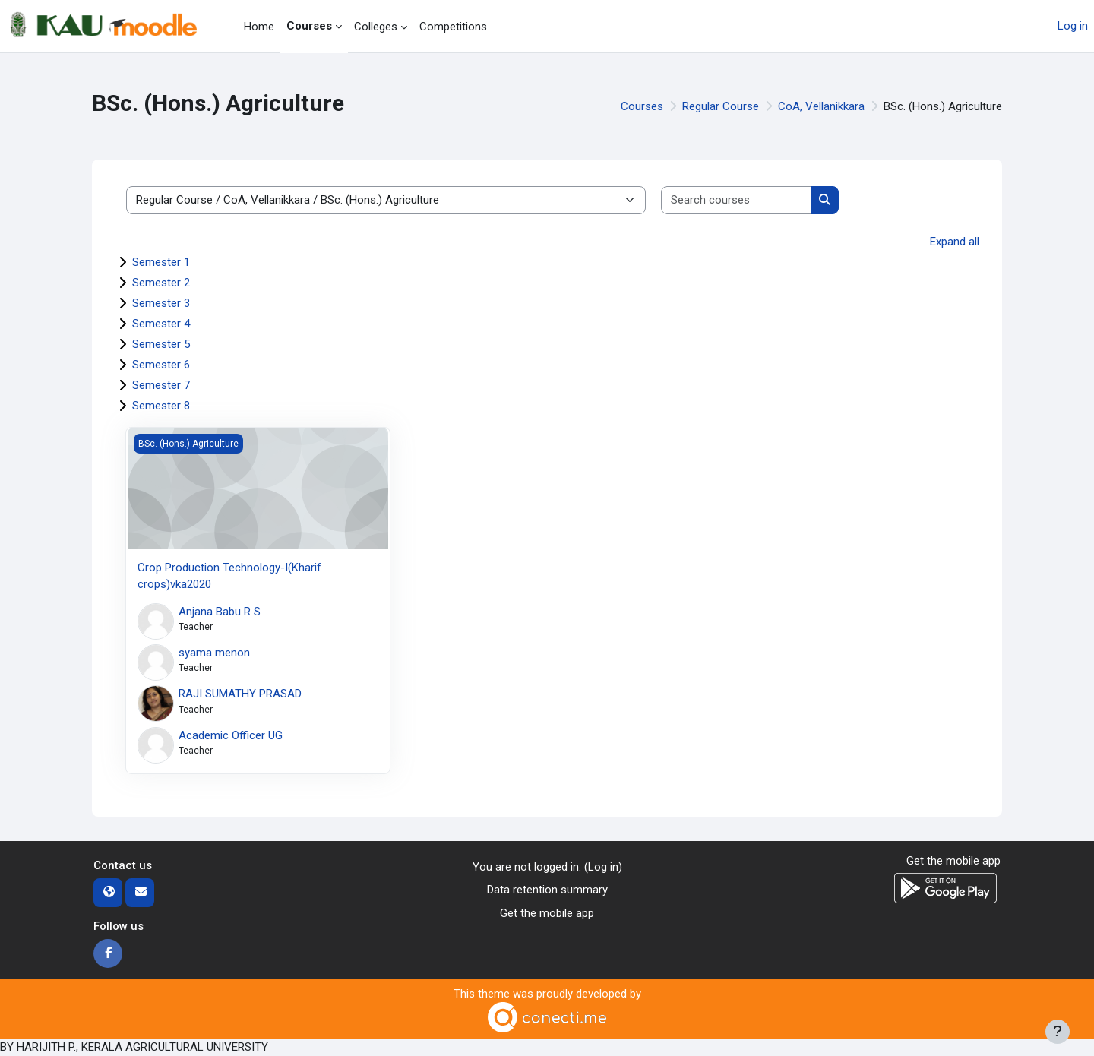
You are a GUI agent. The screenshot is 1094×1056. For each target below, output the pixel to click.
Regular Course (720, 106)
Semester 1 (161, 262)
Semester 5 (161, 344)
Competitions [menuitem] (453, 26)
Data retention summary (547, 889)
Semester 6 (161, 364)
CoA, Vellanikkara (821, 106)
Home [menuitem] (259, 26)
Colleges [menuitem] (375, 26)
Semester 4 (161, 323)
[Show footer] (1057, 1032)
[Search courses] (736, 200)
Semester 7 (161, 385)
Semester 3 (161, 303)
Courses (642, 106)
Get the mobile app (547, 913)
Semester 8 (161, 406)
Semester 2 (161, 282)
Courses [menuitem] (309, 26)
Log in (1073, 26)
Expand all (954, 241)
